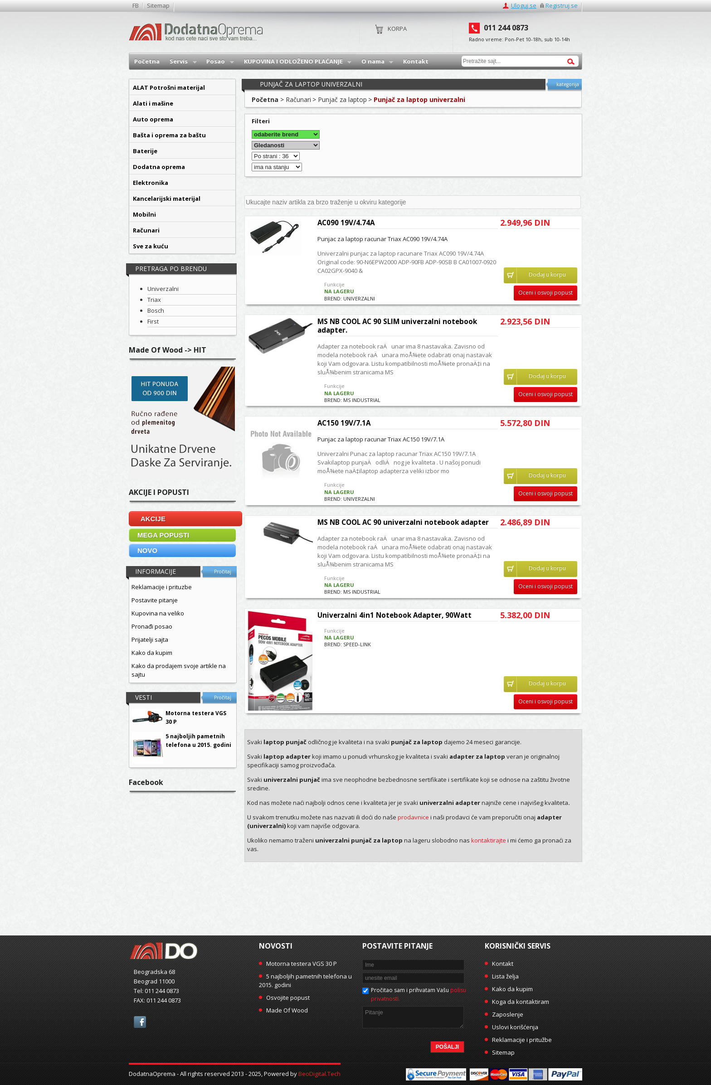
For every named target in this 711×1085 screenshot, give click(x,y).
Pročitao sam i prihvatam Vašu (418, 994)
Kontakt (502, 963)
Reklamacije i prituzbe (161, 587)
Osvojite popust (288, 997)
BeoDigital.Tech (319, 1074)
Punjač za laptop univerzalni (419, 99)
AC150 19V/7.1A (343, 422)
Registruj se (561, 5)
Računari (298, 99)
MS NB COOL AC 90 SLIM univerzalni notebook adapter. (397, 325)
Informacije (155, 571)
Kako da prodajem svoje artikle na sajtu (178, 670)
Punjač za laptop (342, 99)
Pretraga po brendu (171, 268)
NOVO (147, 550)
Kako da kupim (151, 653)
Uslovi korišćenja (515, 1027)
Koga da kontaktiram (520, 1002)
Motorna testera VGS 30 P (301, 963)
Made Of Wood (287, 1010)
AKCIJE (153, 519)
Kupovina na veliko (157, 613)
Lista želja (505, 976)
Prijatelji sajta (149, 639)
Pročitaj (222, 571)
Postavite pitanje (154, 600)
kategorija (567, 84)
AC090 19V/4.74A (346, 222)
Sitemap (158, 6)
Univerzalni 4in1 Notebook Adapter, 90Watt (394, 615)
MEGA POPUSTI (163, 535)
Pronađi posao (151, 626)
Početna (265, 99)
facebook (140, 1022)
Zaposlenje (507, 1014)
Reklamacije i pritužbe (522, 1040)
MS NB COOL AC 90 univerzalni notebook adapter (403, 522)
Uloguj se (523, 5)
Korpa (397, 28)
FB (135, 6)
